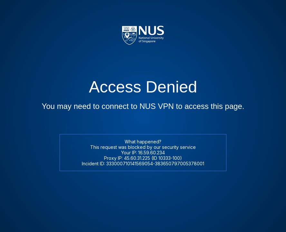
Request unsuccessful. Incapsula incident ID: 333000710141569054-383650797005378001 (143, 116)
